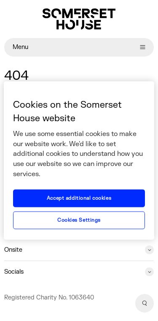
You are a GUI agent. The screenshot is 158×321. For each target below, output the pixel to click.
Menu (79, 47)
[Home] (79, 19)
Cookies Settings (79, 220)
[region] (79, 161)
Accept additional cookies (79, 198)
